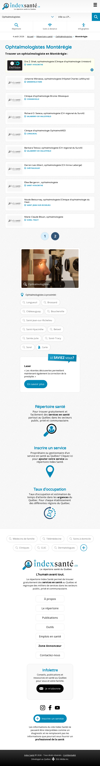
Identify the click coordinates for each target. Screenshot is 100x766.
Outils (50, 627)
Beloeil (57, 329)
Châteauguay (33, 311)
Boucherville (57, 311)
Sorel (29, 347)
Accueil (30, 36)
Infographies (83, 26)
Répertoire (16, 26)
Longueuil (31, 302)
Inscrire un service (53, 718)
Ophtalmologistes (64, 36)
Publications (50, 617)
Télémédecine (53, 538)
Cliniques (24, 547)
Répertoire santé (44, 36)
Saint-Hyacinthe (34, 329)
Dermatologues (66, 547)
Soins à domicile (82, 538)
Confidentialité (69, 755)
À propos (50, 599)
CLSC (43, 547)
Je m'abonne (53, 688)
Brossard (52, 302)
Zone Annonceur (50, 646)
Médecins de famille (24, 538)
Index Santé (29, 755)
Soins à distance (50, 26)
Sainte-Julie (32, 338)
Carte (45, 347)
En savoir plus (35, 384)
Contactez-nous (50, 655)
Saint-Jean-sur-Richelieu (39, 320)
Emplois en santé (50, 636)
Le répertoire (50, 608)
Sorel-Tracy (55, 338)
